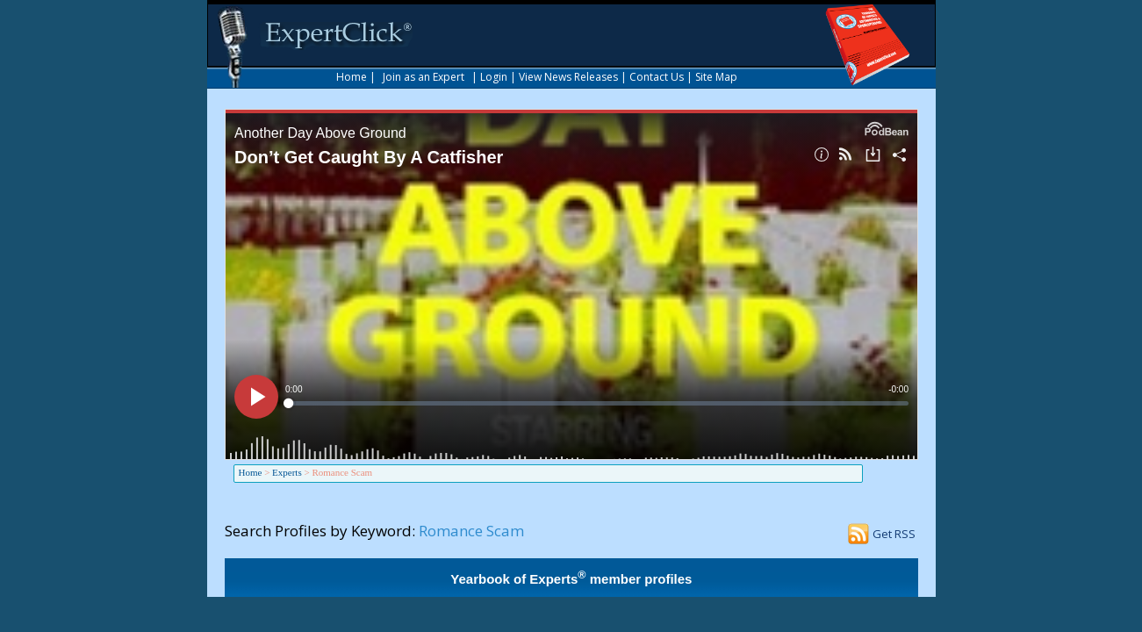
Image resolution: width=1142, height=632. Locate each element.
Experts (287, 472)
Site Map (716, 76)
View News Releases (568, 76)
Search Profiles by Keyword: (320, 531)
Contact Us (656, 76)
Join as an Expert (423, 76)
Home (351, 76)
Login (493, 76)
